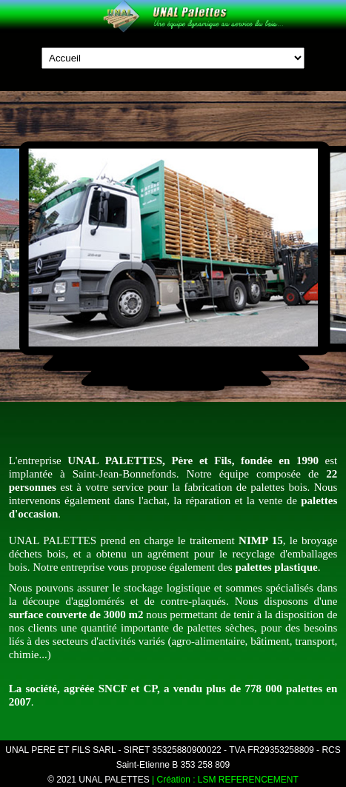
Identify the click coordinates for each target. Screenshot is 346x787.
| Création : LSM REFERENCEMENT (225, 779)
